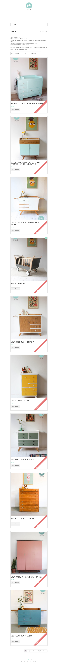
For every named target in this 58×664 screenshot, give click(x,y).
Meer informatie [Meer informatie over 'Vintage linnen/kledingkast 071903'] (15, 582)
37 (43, 650)
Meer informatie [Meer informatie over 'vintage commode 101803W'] (15, 465)
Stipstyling (26, 659)
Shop (46, 31)
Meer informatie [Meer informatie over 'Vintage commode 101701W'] (15, 347)
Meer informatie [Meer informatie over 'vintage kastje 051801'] (15, 406)
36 (40, 650)
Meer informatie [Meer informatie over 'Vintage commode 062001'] (15, 641)
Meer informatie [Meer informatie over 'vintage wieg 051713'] (15, 288)
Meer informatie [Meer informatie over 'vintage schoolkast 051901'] (15, 524)
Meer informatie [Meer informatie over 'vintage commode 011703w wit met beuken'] (15, 230)
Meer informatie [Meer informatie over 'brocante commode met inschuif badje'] (15, 109)
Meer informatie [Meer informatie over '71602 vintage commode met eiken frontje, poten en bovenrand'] (15, 169)
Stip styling (42, 31)
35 (38, 650)
